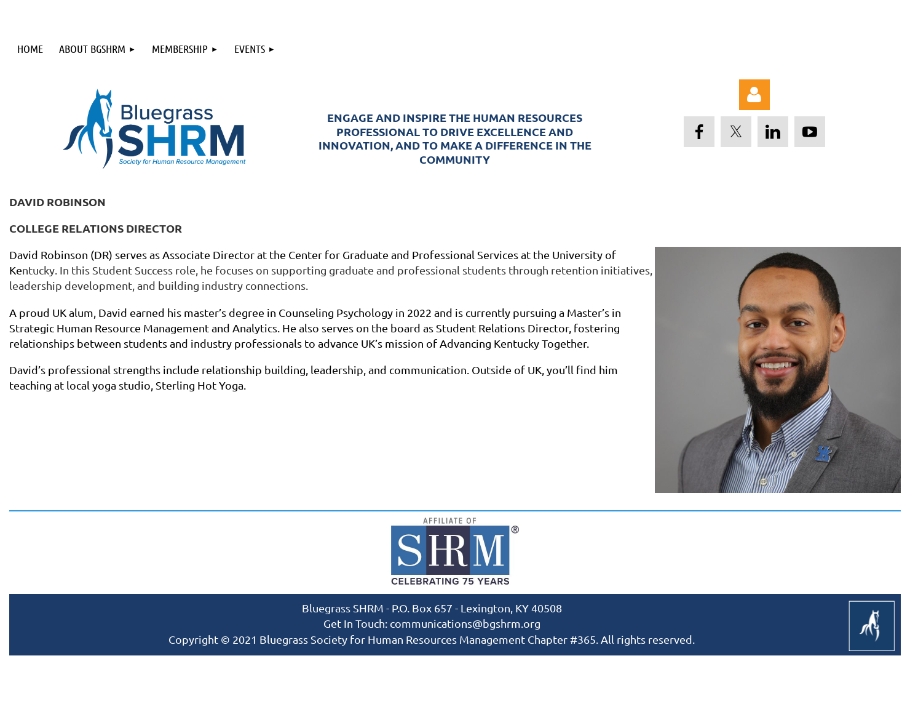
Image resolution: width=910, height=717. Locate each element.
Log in (754, 94)
